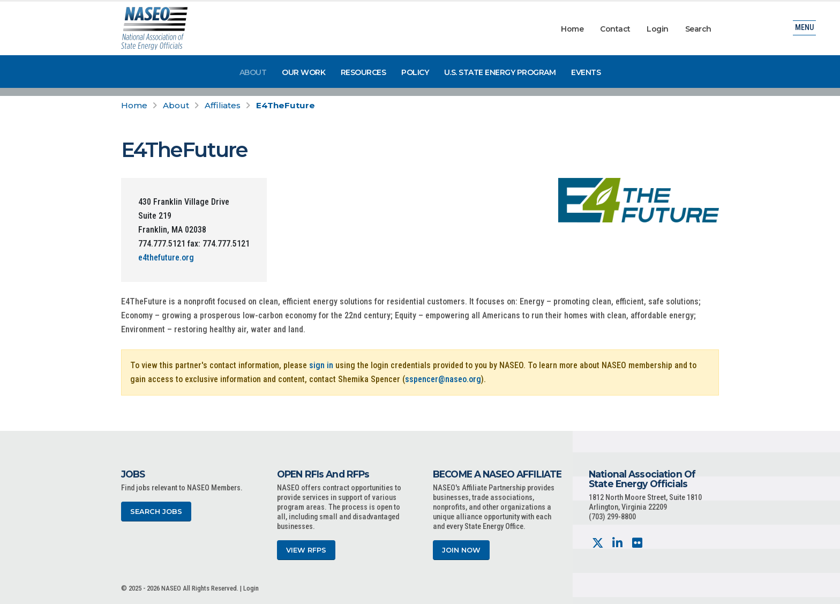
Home (572, 29)
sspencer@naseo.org (443, 379)
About (253, 72)
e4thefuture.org (166, 257)
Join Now (461, 550)
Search (698, 29)
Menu (804, 29)
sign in (321, 365)
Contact (615, 29)
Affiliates (223, 105)
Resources (363, 72)
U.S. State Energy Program (500, 72)
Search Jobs (156, 512)
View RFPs (306, 550)
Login (658, 29)
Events (586, 72)
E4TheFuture (285, 105)
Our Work (303, 72)
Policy (415, 72)
